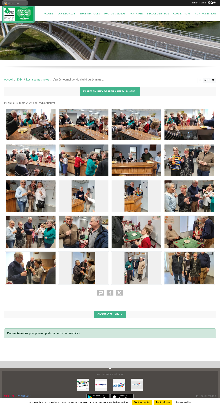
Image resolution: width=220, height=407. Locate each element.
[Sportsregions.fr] (101, 384)
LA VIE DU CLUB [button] (66, 13)
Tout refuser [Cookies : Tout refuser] (163, 402)
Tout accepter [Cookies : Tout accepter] (142, 402)
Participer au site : (204, 3)
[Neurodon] (83, 384)
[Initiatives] (119, 384)
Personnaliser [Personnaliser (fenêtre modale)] (184, 402)
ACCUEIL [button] (48, 13)
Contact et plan (205, 13)
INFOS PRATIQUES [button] (90, 13)
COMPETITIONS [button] (182, 13)
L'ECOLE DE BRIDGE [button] (158, 13)
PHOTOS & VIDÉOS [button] (114, 13)
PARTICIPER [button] (136, 13)
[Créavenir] (137, 384)
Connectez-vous (17, 333)
